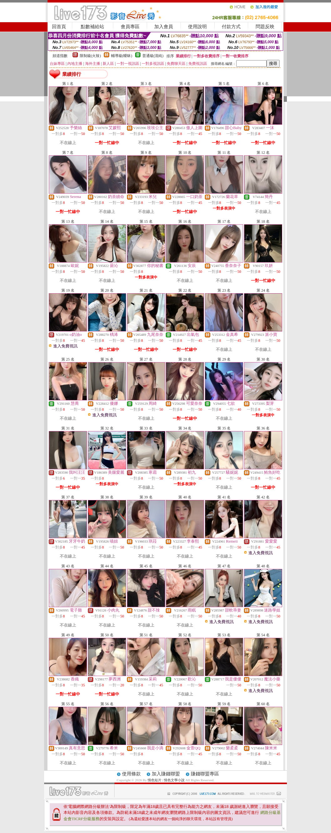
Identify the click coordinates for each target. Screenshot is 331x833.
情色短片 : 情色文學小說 (166, 780)
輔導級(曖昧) (121, 56)
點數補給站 (92, 26)
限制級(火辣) (90, 56)
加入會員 (163, 26)
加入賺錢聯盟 (166, 773)
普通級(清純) (153, 56)
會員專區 (130, 26)
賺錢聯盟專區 (205, 773)
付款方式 (231, 26)
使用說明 (197, 26)
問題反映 (265, 26)
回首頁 (59, 26)
